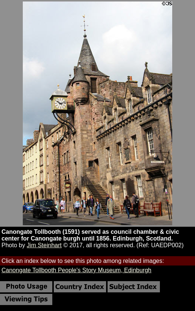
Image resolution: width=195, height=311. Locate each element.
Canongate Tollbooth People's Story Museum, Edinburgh (76, 270)
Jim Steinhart (44, 245)
